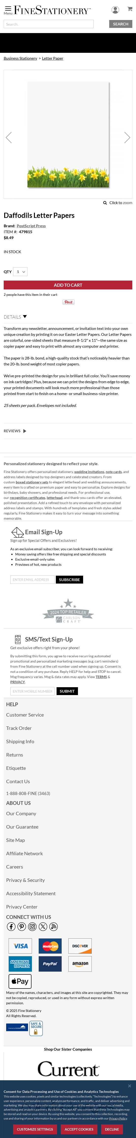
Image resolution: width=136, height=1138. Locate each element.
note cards (114, 472)
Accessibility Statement (31, 893)
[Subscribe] (69, 580)
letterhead (54, 497)
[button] (9, 137)
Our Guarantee (22, 827)
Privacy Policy (118, 1118)
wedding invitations (89, 472)
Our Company (21, 813)
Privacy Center (22, 907)
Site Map (15, 840)
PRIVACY (17, 682)
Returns (14, 755)
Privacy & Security (25, 880)
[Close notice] (130, 1086)
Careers (14, 867)
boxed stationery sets (32, 482)
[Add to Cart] (68, 285)
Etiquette (16, 768)
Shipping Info (20, 741)
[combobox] (49, 24)
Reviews (12, 431)
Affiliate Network (24, 853)
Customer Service (25, 715)
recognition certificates (27, 497)
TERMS (101, 677)
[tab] (68, 317)
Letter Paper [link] (52, 58)
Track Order (19, 728)
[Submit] (67, 691)
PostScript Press (31, 225)
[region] (68, 1109)
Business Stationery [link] (20, 58)
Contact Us (18, 781)
